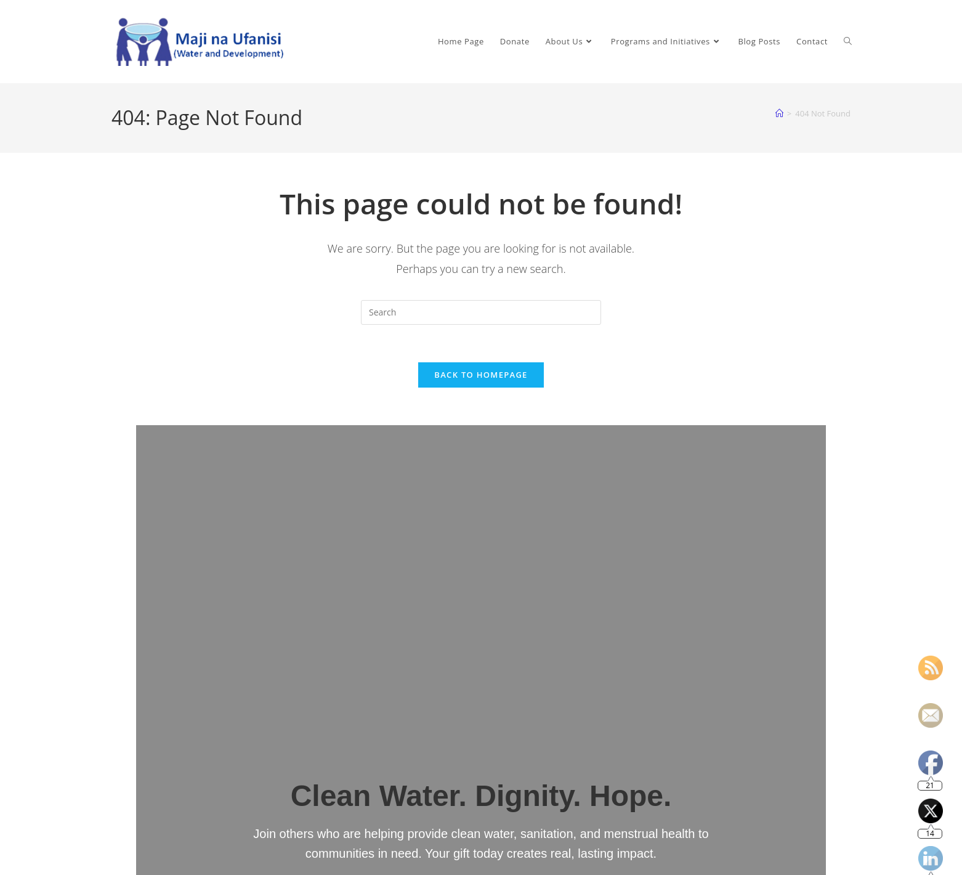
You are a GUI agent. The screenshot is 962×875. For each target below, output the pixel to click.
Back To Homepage (480, 374)
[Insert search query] (481, 312)
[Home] (779, 113)
